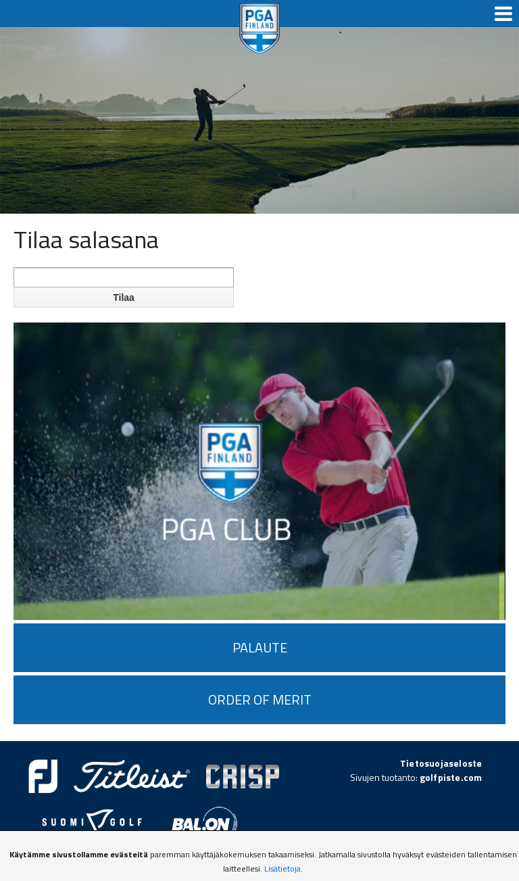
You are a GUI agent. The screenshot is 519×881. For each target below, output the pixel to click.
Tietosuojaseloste (441, 763)
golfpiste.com (451, 777)
